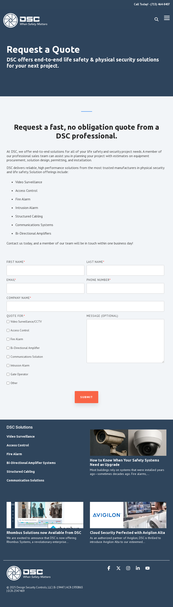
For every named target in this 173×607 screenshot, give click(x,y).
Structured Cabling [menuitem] (21, 471)
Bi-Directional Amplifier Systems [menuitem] (31, 463)
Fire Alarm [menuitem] (14, 454)
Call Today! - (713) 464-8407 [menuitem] (152, 4)
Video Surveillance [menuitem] (21, 436)
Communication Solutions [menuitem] (25, 480)
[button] (167, 17)
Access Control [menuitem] (18, 445)
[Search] (156, 19)
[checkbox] (45, 352)
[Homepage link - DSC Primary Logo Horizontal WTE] (29, 578)
